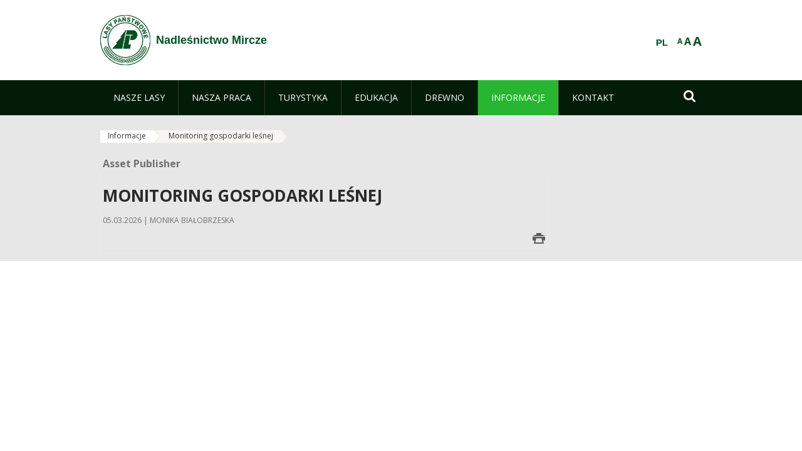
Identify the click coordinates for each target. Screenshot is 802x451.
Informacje (127, 135)
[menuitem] (139, 97)
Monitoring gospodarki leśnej (221, 135)
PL (662, 43)
